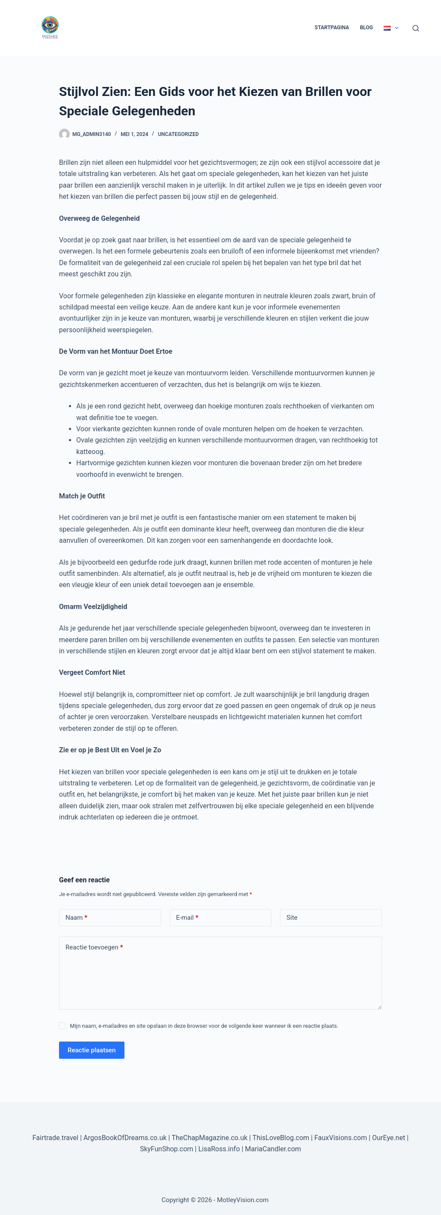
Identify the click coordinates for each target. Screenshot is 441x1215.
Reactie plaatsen (92, 1050)
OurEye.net (388, 1138)
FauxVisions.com (340, 1138)
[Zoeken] (416, 28)
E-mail (187, 917)
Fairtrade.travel (55, 1138)
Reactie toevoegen (94, 947)
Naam (76, 917)
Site (291, 917)
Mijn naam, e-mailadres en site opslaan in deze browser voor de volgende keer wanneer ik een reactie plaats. (204, 1026)
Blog (366, 28)
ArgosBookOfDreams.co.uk (125, 1138)
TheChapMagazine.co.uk (209, 1138)
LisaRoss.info (219, 1149)
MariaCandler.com (273, 1149)
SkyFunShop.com (166, 1149)
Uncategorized (178, 134)
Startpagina (332, 28)
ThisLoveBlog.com (280, 1138)
